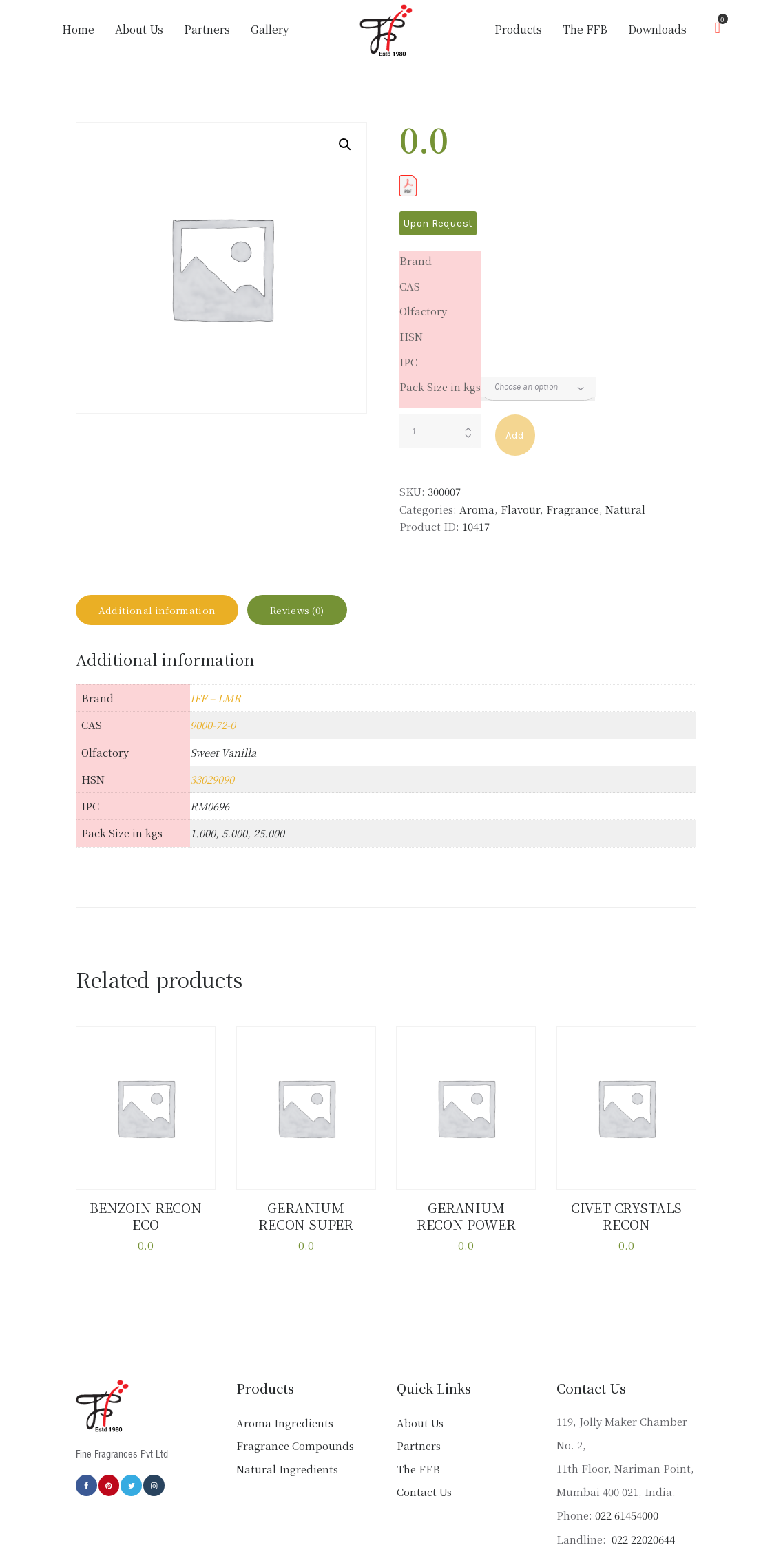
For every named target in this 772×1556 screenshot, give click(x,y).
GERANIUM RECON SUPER (306, 1224)
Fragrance (572, 509)
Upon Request (438, 223)
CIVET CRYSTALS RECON (627, 1224)
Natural (625, 509)
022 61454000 (626, 1522)
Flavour (520, 509)
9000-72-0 (213, 735)
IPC (408, 362)
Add (515, 435)
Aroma (476, 509)
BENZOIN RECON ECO (146, 1224)
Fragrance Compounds (295, 1452)
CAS (409, 286)
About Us (420, 1429)
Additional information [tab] (168, 615)
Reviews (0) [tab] (328, 615)
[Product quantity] (440, 431)
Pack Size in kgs (440, 386)
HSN (411, 336)
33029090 (212, 789)
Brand (415, 260)
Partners (419, 1452)
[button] (345, 144)
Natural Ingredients (287, 1475)
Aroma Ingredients (284, 1429)
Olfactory (423, 311)
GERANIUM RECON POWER (465, 1224)
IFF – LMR (215, 708)
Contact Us (424, 1498)
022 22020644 (642, 1545)
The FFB (418, 1475)
